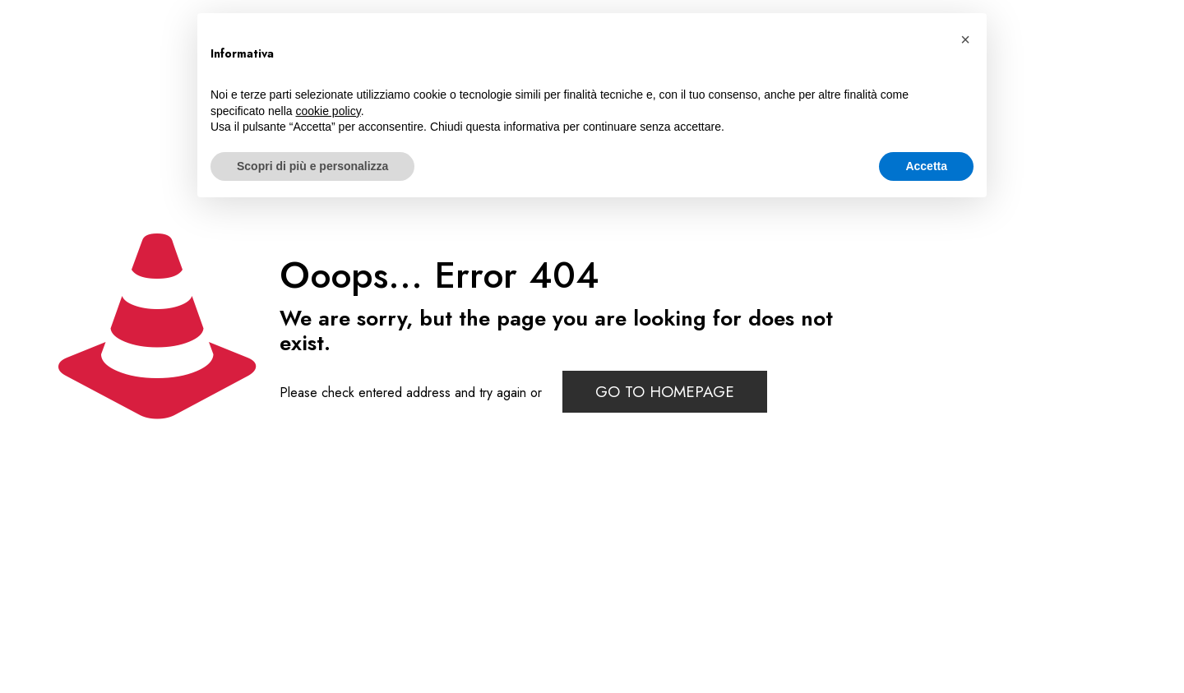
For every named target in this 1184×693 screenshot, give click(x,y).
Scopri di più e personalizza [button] (312, 166)
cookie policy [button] (328, 111)
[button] (965, 39)
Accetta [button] (926, 166)
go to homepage (664, 392)
